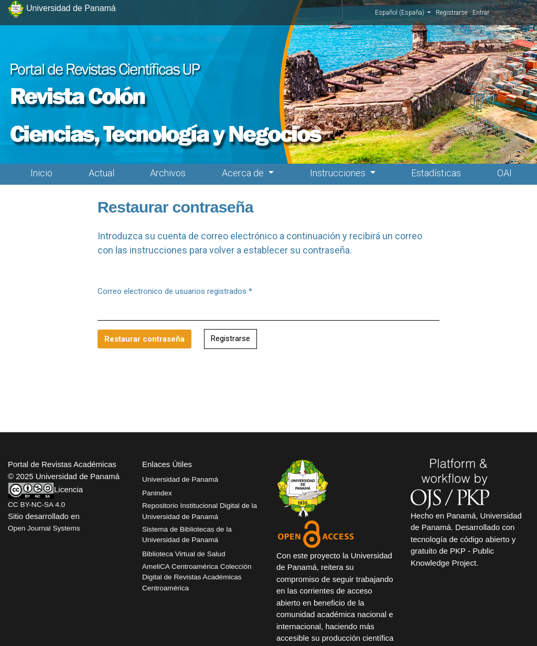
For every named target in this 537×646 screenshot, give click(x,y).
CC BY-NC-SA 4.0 (36, 505)
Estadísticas (436, 172)
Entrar (480, 12)
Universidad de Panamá (180, 479)
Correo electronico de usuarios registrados (175, 290)
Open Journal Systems (44, 528)
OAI (504, 172)
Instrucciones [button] (339, 172)
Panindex (157, 493)
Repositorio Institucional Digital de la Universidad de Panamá (199, 511)
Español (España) (403, 12)
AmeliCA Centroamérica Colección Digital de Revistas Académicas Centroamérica (197, 577)
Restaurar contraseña (144, 339)
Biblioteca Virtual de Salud (183, 554)
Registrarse (451, 12)
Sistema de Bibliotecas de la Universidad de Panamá (187, 534)
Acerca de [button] (244, 172)
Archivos (168, 172)
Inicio (41, 172)
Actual (101, 172)
